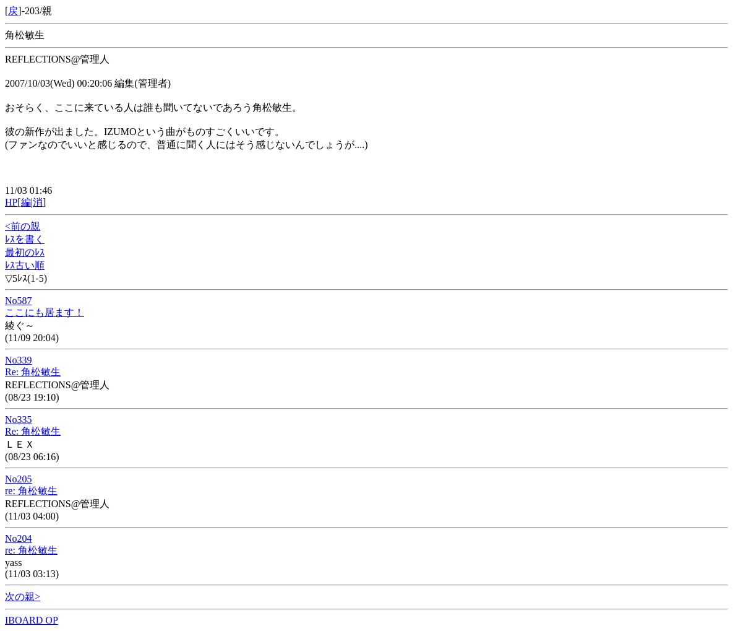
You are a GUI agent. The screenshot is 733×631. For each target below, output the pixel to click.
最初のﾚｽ (25, 252)
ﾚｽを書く (25, 239)
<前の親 (22, 226)
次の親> (22, 596)
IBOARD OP (31, 620)
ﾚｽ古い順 (25, 265)
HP (11, 202)
